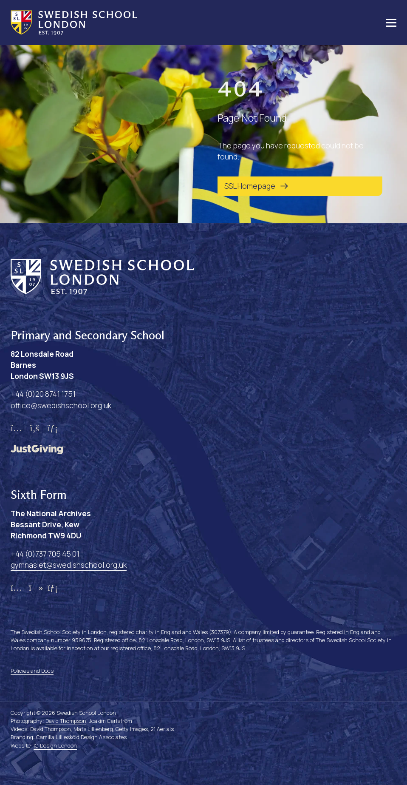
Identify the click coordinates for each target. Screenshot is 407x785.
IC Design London (55, 745)
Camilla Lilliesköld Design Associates (81, 737)
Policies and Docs (32, 670)
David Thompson (65, 721)
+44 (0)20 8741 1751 (43, 394)
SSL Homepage (249, 186)
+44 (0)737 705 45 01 (45, 554)
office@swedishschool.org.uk (61, 405)
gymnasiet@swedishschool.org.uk (69, 565)
